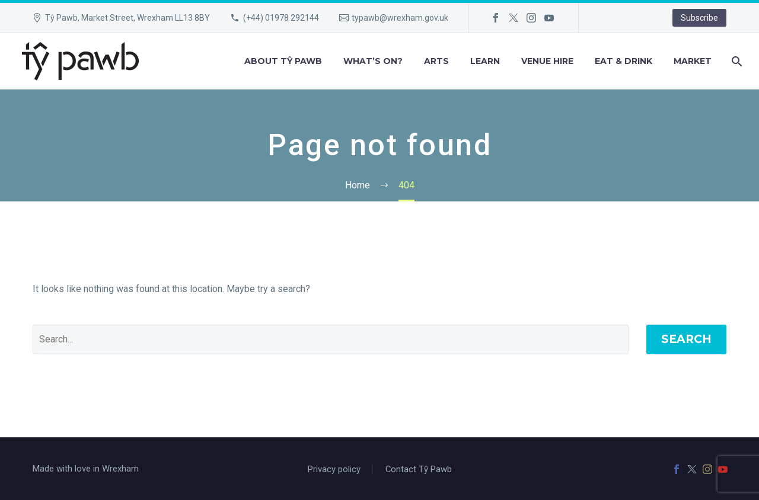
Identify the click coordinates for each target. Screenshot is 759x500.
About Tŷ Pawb (283, 61)
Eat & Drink (623, 61)
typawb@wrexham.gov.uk (400, 18)
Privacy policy (334, 469)
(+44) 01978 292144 (281, 18)
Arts (436, 61)
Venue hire (547, 61)
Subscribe (699, 18)
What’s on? (373, 61)
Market (693, 61)
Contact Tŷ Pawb (418, 469)
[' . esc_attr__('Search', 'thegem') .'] (331, 339)
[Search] (735, 61)
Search (686, 339)
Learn (485, 61)
